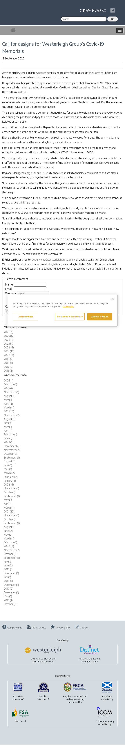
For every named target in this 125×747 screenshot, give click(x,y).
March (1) (9, 409)
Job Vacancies (39, 629)
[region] (63, 311)
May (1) (8, 402)
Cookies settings (25, 316)
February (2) (11, 479)
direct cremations (91, 660)
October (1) (10, 494)
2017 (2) (8, 368)
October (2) (10, 455)
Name (9, 284)
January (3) (10, 482)
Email (8, 289)
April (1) (8, 432)
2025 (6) (9, 338)
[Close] (112, 299)
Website (10, 293)
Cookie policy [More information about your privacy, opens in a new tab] (68, 306)
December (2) (11, 448)
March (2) (9, 475)
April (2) (8, 405)
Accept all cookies (99, 316)
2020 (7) (9, 357)
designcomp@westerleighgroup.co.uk (53, 259)
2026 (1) (8, 334)
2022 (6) (9, 349)
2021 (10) (9, 353)
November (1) (11, 394)
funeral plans (91, 663)
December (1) (11, 575)
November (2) (12, 417)
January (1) (9, 440)
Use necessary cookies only (70, 316)
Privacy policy (63, 629)
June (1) (8, 467)
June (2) (8, 533)
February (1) (10, 386)
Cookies (84, 629)
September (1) (12, 459)
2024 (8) (9, 341)
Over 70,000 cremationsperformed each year (43, 662)
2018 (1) (8, 365)
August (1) (9, 398)
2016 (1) (8, 372)
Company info (14, 629)
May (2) (8, 536)
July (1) (7, 425)
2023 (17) (9, 345)
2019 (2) (8, 361)
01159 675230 (93, 10)
